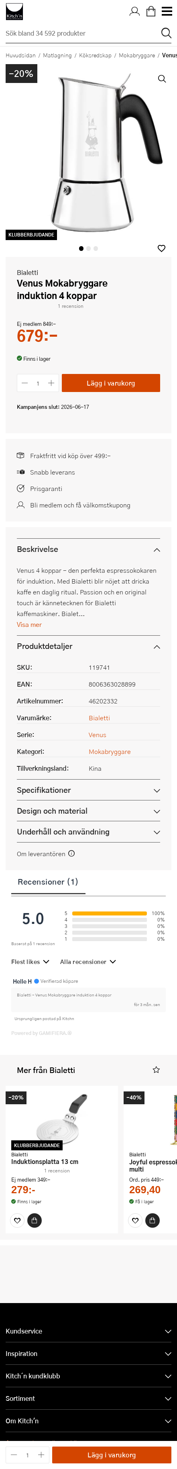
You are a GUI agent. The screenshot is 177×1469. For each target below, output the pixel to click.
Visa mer (29, 624)
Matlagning (57, 55)
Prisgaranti (46, 488)
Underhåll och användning (63, 831)
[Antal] (38, 383)
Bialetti (27, 272)
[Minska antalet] (24, 383)
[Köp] (34, 1220)
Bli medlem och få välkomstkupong (80, 504)
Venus (97, 734)
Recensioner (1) (48, 881)
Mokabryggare (137, 55)
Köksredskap (95, 55)
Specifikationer (44, 790)
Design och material (52, 810)
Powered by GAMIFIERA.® (41, 1033)
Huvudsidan (21, 55)
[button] (161, 248)
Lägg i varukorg (111, 383)
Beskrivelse (37, 549)
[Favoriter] (17, 1220)
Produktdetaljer (44, 646)
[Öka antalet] (51, 383)
